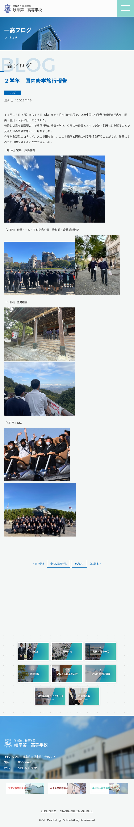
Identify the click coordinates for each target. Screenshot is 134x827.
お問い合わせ (48, 811)
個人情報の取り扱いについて (76, 811)
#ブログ (79, 563)
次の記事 (94, 563)
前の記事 (40, 563)
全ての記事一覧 (58, 563)
